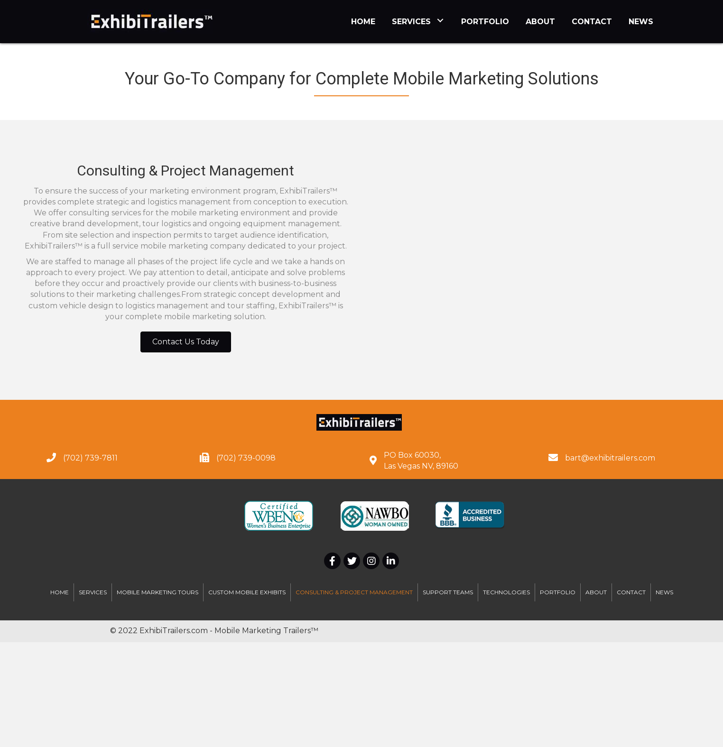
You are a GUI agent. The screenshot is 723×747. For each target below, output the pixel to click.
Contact (631, 592)
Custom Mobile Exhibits (247, 592)
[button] (185, 342)
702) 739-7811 (91, 457)
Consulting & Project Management (354, 592)
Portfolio (557, 592)
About (596, 592)
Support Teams (448, 592)
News (664, 592)
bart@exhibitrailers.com (610, 457)
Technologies (506, 592)
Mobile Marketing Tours (157, 592)
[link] (363, 20)
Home (59, 592)
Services (93, 592)
